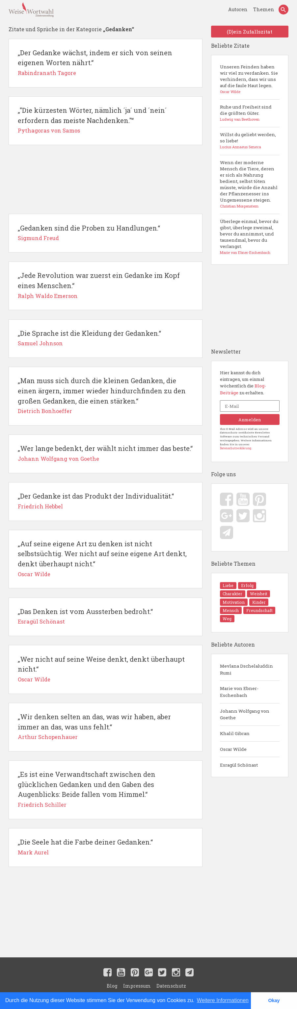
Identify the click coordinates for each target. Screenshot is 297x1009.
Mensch (247, 609)
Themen (264, 10)
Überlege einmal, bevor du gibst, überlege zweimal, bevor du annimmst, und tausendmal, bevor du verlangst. (249, 239)
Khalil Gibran (235, 732)
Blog (114, 986)
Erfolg (242, 594)
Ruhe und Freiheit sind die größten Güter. (249, 115)
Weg (255, 616)
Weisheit (230, 602)
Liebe (227, 594)
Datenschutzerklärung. (236, 454)
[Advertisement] (105, 181)
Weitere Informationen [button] (223, 1000)
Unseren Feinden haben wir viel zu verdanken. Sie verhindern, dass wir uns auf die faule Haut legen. (249, 80)
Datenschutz (169, 986)
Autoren (240, 10)
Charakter (263, 594)
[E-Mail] (249, 411)
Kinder (228, 609)
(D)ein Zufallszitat (249, 32)
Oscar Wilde (233, 748)
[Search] (283, 10)
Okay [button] (274, 1000)
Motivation (252, 602)
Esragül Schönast (239, 764)
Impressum (137, 986)
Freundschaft (234, 616)
